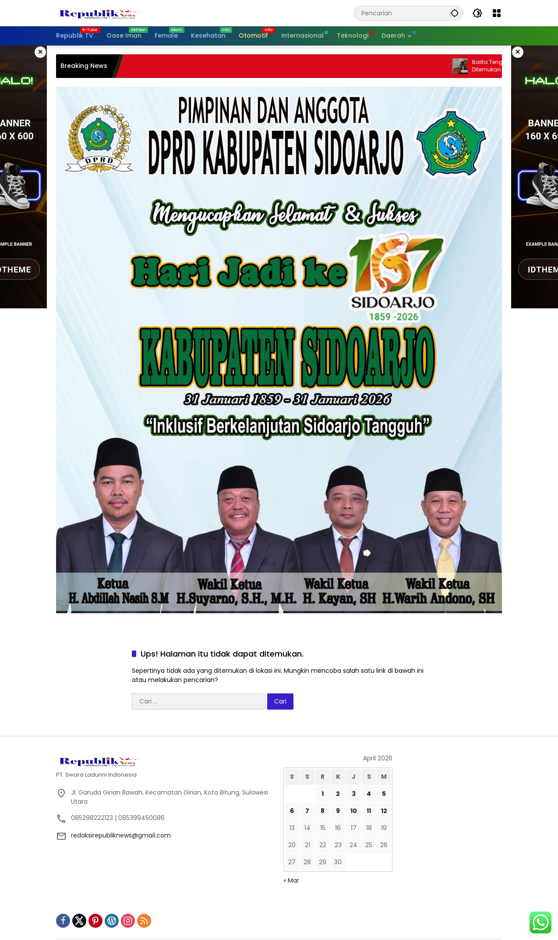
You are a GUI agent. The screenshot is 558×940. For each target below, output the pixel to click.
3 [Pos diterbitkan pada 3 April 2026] (354, 793)
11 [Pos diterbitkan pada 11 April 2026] (369, 810)
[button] (454, 13)
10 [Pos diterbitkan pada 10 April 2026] (353, 810)
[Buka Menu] (496, 13)
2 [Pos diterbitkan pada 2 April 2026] (338, 793)
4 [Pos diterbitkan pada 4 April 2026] (369, 793)
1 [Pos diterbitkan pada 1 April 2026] (322, 793)
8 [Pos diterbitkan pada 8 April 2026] (323, 810)
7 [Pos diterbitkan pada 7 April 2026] (307, 810)
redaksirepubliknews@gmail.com (121, 835)
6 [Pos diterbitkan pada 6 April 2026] (292, 810)
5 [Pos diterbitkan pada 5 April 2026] (384, 793)
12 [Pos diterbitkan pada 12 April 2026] (384, 810)
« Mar (291, 880)
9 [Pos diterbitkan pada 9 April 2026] (338, 810)
